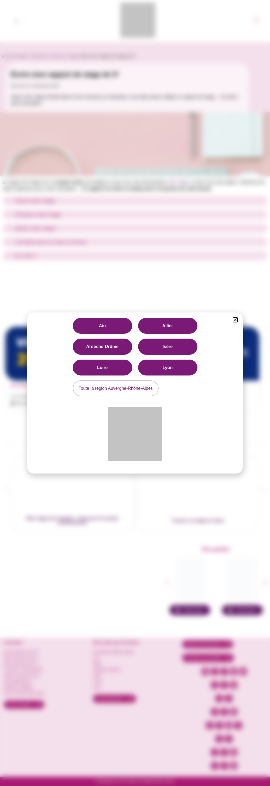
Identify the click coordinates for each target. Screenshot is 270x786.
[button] (235, 320)
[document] (135, 393)
